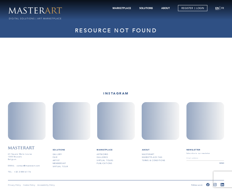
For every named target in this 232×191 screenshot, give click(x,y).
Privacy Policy (14, 185)
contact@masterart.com (28, 165)
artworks (102, 154)
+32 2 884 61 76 (22, 172)
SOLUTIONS (146, 8)
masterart (148, 154)
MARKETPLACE (122, 8)
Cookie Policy (29, 185)
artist (56, 160)
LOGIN (200, 8)
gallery (57, 154)
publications (104, 163)
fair (55, 157)
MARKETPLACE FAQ (152, 157)
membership (59, 163)
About (146, 150)
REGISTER (187, 8)
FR (222, 8)
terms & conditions (153, 160)
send (221, 163)
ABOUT (165, 8)
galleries (102, 157)
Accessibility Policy (46, 185)
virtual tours (105, 160)
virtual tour (60, 166)
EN (217, 8)
